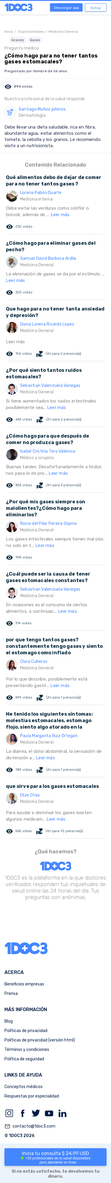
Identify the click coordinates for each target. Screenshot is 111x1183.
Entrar (96, 8)
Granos (17, 39)
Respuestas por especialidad (31, 1096)
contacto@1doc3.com (29, 1126)
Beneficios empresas (24, 984)
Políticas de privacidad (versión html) (39, 1040)
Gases (35, 39)
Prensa (11, 993)
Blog (8, 1021)
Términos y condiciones (26, 1049)
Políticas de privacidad (25, 1030)
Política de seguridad (24, 1059)
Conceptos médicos (23, 1086)
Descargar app (66, 8)
